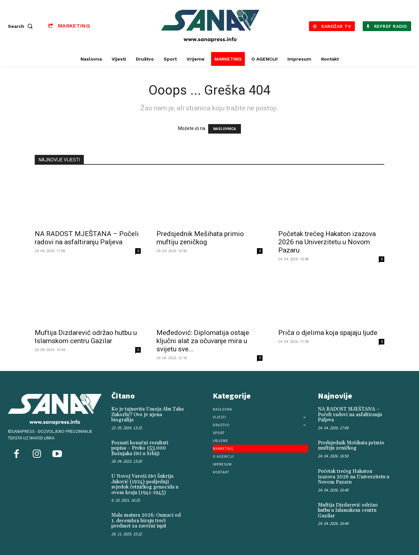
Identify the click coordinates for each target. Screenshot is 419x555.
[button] (21, 26)
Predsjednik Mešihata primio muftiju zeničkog (200, 238)
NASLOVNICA (224, 129)
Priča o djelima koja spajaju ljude (327, 333)
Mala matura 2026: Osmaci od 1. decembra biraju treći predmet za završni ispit (146, 520)
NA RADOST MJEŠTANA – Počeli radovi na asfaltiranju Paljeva (87, 238)
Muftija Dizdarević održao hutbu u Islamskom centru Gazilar (86, 337)
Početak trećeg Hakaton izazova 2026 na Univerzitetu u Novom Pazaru (327, 242)
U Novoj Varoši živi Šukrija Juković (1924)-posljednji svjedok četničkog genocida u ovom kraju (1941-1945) (144, 484)
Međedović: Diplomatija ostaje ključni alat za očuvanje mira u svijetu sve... (202, 341)
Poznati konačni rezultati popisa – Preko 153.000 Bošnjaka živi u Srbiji (139, 448)
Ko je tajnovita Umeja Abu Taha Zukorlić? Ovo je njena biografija (147, 414)
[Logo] (210, 26)
